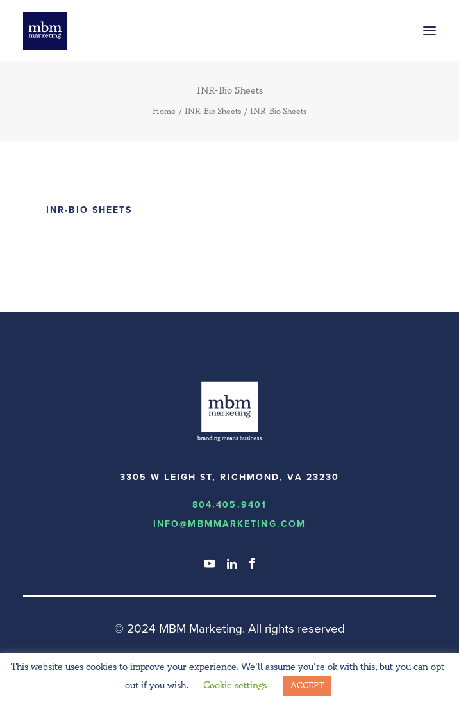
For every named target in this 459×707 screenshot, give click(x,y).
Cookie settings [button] (235, 685)
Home (164, 111)
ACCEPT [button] (307, 686)
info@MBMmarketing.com (229, 524)
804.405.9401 (229, 504)
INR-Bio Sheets (213, 111)
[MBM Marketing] (45, 31)
